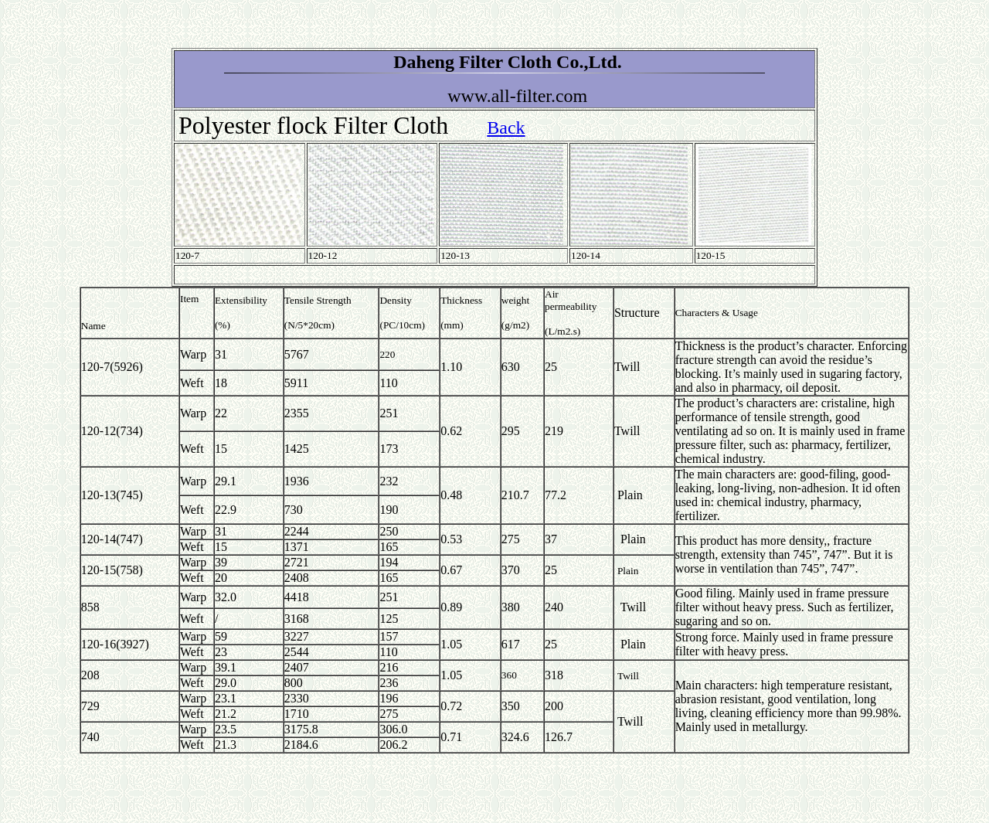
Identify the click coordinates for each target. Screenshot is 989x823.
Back (506, 127)
